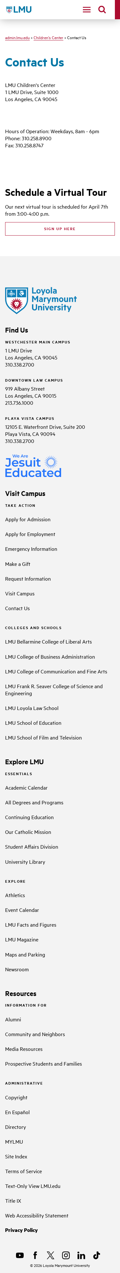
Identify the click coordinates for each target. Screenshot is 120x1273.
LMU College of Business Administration (50, 656)
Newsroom (17, 969)
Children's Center (48, 37)
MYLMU (14, 1141)
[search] (102, 9)
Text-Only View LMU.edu (32, 1185)
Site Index (16, 1156)
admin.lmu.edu (17, 37)
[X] (50, 1255)
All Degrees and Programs (34, 802)
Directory (15, 1126)
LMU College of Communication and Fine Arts (56, 671)
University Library (25, 861)
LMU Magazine (21, 939)
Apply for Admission (28, 519)
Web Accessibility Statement (36, 1215)
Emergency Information (31, 548)
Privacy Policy (21, 1230)
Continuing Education (29, 816)
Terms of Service (23, 1170)
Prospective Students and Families (43, 1063)
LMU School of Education (33, 722)
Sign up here (60, 228)
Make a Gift (17, 563)
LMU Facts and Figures (30, 924)
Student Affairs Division (31, 846)
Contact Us (17, 607)
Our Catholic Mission (28, 831)
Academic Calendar (26, 787)
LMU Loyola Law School (32, 707)
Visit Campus (20, 593)
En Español (17, 1111)
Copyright (16, 1097)
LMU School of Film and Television (43, 737)
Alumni (13, 1019)
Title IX (13, 1200)
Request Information (28, 578)
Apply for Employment (30, 533)
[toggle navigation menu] (86, 9)
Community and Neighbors (35, 1033)
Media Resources (24, 1048)
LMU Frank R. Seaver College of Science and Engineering (54, 689)
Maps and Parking (25, 954)
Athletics (15, 894)
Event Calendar (22, 909)
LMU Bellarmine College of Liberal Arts (48, 641)
